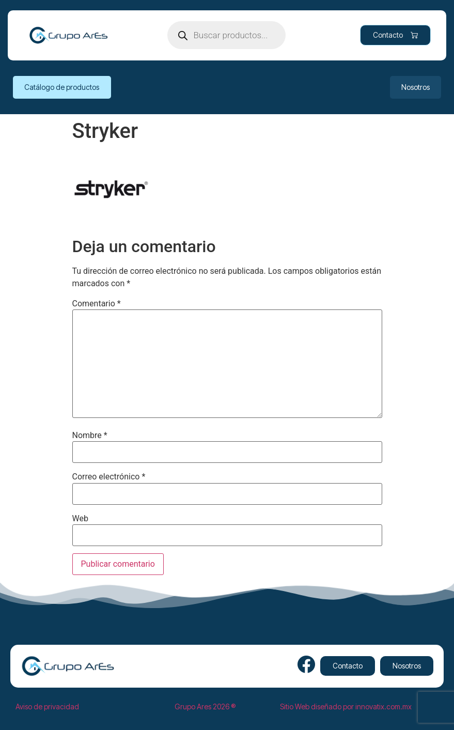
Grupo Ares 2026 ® (205, 706)
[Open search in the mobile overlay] (226, 35)
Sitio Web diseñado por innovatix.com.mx (346, 706)
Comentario (96, 304)
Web (80, 519)
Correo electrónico (109, 477)
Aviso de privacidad (47, 706)
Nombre (89, 435)
